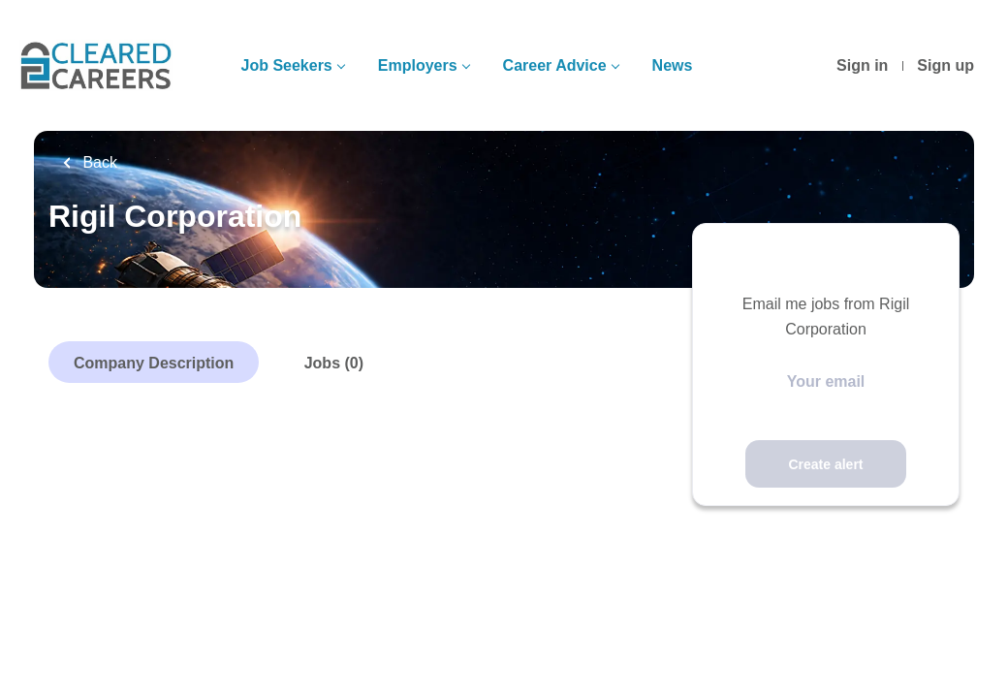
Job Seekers (285, 65)
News (672, 65)
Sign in (862, 65)
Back (98, 162)
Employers (417, 65)
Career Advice (555, 65)
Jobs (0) (333, 363)
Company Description (154, 363)
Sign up (945, 65)
